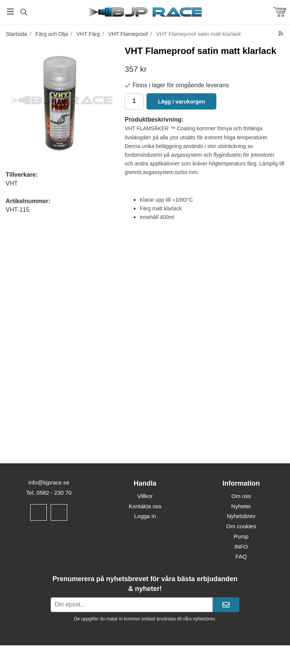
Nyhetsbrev (241, 516)
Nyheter (241, 506)
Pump (241, 536)
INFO (241, 546)
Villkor (145, 496)
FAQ (241, 556)
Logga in (145, 516)
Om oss (241, 496)
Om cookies (241, 526)
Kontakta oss (145, 506)
